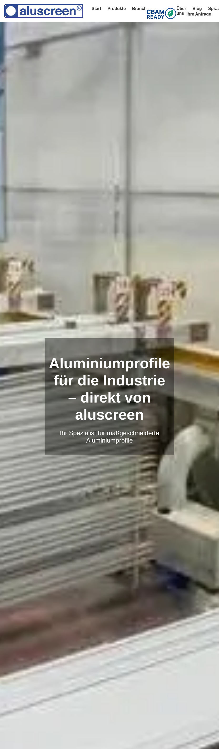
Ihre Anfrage (198, 14)
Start (96, 8)
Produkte (116, 8)
